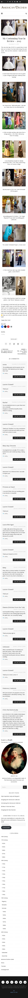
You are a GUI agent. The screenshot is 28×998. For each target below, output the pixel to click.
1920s (3, 935)
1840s (4, 911)
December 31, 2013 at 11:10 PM (18, 426)
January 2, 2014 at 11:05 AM (19, 690)
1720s (3, 870)
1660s (3, 850)
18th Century (4, 860)
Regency (4, 901)
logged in (10, 742)
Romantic (4, 904)
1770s (3, 887)
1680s (3, 857)
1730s (3, 874)
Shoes (2, 962)
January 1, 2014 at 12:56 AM (19, 489)
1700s (3, 864)
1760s (3, 884)
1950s (3, 945)
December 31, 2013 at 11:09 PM (18, 386)
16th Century (4, 836)
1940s (3, 942)
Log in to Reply (19, 376)
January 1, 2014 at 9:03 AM (19, 567)
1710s (3, 867)
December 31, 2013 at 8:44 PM (18, 364)
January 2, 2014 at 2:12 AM (19, 508)
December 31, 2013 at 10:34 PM (18, 447)
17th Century (4, 840)
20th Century (4, 932)
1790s (3, 894)
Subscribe (6, 827)
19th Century (4, 898)
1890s (4, 928)
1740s (3, 877)
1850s (4, 915)
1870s (4, 922)
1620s (3, 843)
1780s (3, 891)
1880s (4, 925)
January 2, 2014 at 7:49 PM (19, 711)
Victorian (4, 908)
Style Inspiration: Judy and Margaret (10, 796)
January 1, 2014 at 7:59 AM (19, 526)
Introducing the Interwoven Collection (10, 803)
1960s (3, 949)
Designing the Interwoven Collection (10, 799)
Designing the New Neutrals (8, 810)
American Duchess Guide (7, 959)
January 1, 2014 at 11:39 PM (19, 646)
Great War (4, 956)
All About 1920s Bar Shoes (8, 806)
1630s (3, 847)
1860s (4, 918)
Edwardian (4, 952)
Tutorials (3, 966)
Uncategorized (5, 969)
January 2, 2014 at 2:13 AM (19, 672)
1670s (3, 853)
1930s (3, 939)
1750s (3, 881)
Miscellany (14, 339)
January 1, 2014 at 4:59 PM (19, 609)
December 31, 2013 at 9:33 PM (18, 402)
